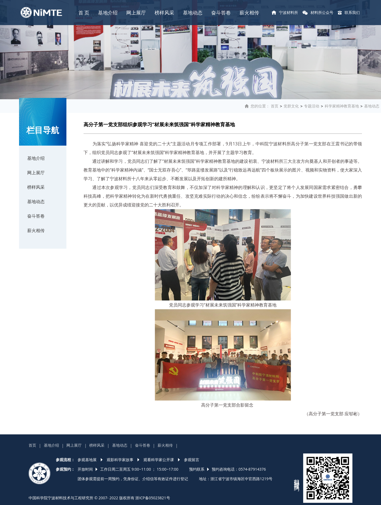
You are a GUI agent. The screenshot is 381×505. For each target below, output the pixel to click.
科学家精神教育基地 (342, 106)
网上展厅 (136, 12)
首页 (274, 106)
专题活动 (311, 106)
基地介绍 (108, 12)
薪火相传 (249, 12)
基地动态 (192, 12)
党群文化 (291, 106)
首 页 (84, 12)
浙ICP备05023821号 (152, 497)
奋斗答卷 (221, 12)
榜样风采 (164, 12)
